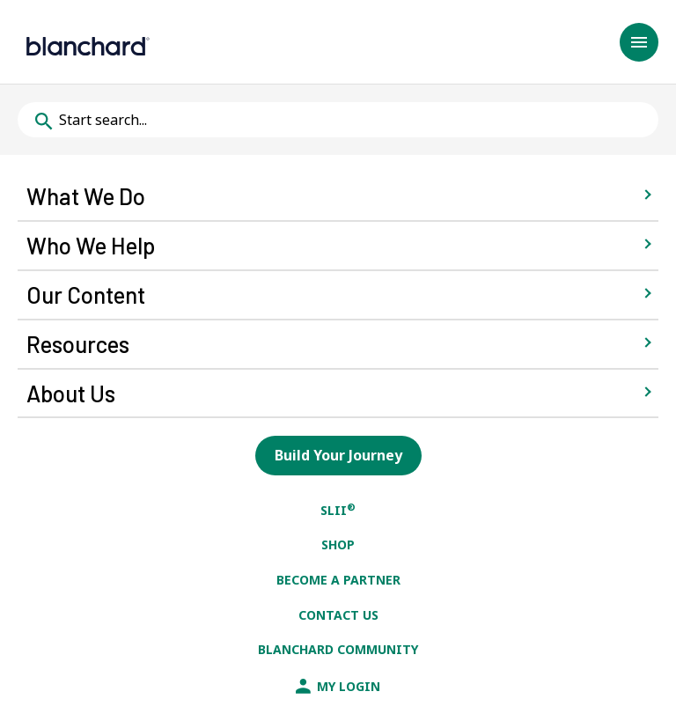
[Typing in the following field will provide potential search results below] (338, 119)
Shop (338, 544)
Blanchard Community (338, 649)
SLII (338, 510)
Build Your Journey (338, 455)
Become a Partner (338, 579)
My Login (338, 686)
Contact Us (338, 615)
